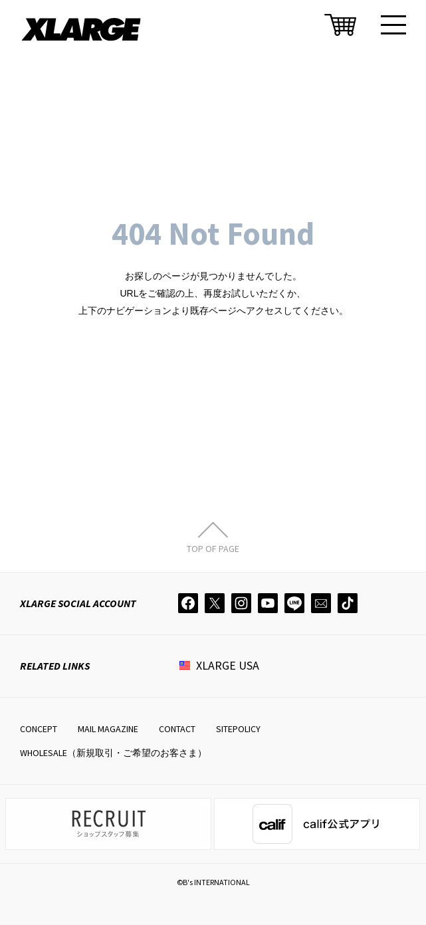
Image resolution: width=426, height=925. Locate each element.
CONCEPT (38, 729)
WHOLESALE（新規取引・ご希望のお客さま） (113, 753)
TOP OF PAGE (213, 548)
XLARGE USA (227, 665)
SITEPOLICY (238, 729)
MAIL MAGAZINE (108, 729)
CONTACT (177, 729)
